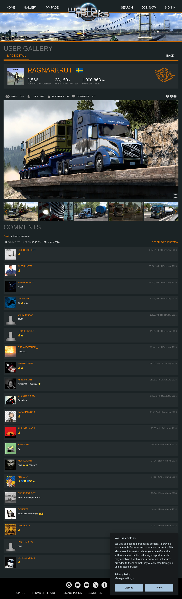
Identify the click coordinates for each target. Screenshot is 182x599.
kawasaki (23, 444)
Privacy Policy (72, 593)
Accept (129, 587)
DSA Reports (96, 593)
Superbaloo (25, 315)
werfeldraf (25, 363)
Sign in (7, 236)
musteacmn (25, 461)
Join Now (149, 7)
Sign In (170, 7)
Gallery (30, 7)
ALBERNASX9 (25, 266)
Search (127, 7)
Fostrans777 (25, 542)
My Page (52, 7)
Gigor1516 (24, 525)
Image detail (16, 55)
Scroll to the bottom (165, 242)
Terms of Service (44, 593)
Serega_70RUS (26, 558)
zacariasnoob (26, 412)
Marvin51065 (25, 379)
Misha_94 (23, 477)
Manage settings (124, 578)
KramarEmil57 (26, 282)
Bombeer (23, 509)
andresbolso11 (27, 493)
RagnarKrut (50, 70)
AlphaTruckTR (26, 428)
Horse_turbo (26, 331)
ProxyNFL (24, 298)
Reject (159, 587)
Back (170, 55)
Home (11, 7)
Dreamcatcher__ (28, 347)
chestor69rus (26, 396)
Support (21, 593)
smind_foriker (27, 250)
